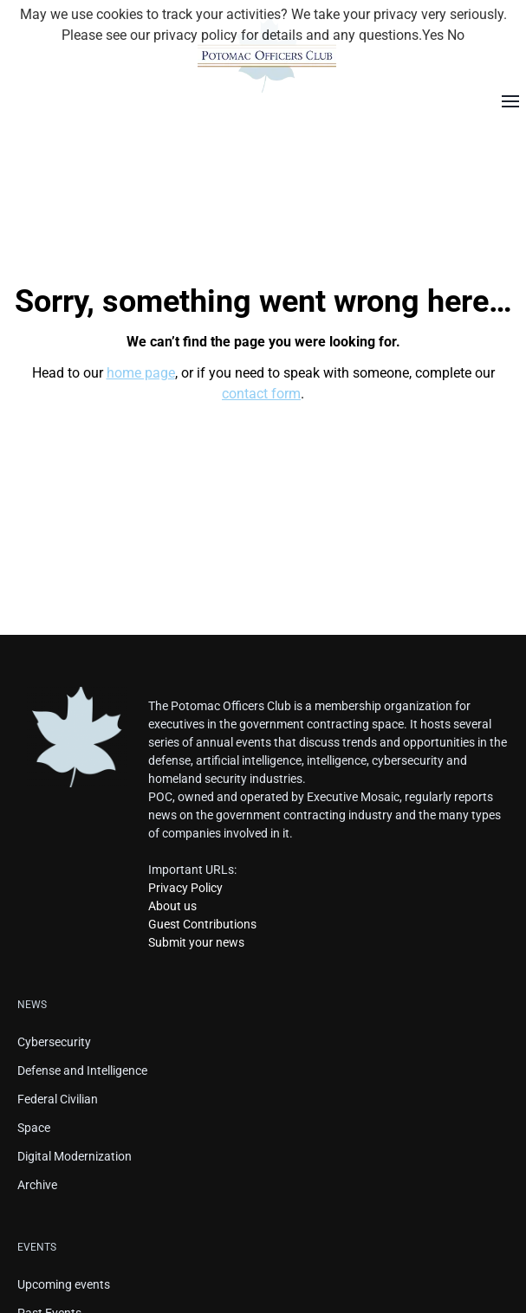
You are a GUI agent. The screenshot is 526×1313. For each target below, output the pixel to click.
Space (33, 1128)
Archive (37, 1185)
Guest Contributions (202, 924)
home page (141, 373)
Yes (433, 35)
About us (172, 906)
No (455, 35)
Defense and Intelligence (82, 1070)
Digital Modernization (74, 1156)
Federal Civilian (57, 1099)
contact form (261, 393)
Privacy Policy (185, 888)
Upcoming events (63, 1284)
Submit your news (196, 942)
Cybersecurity (54, 1042)
